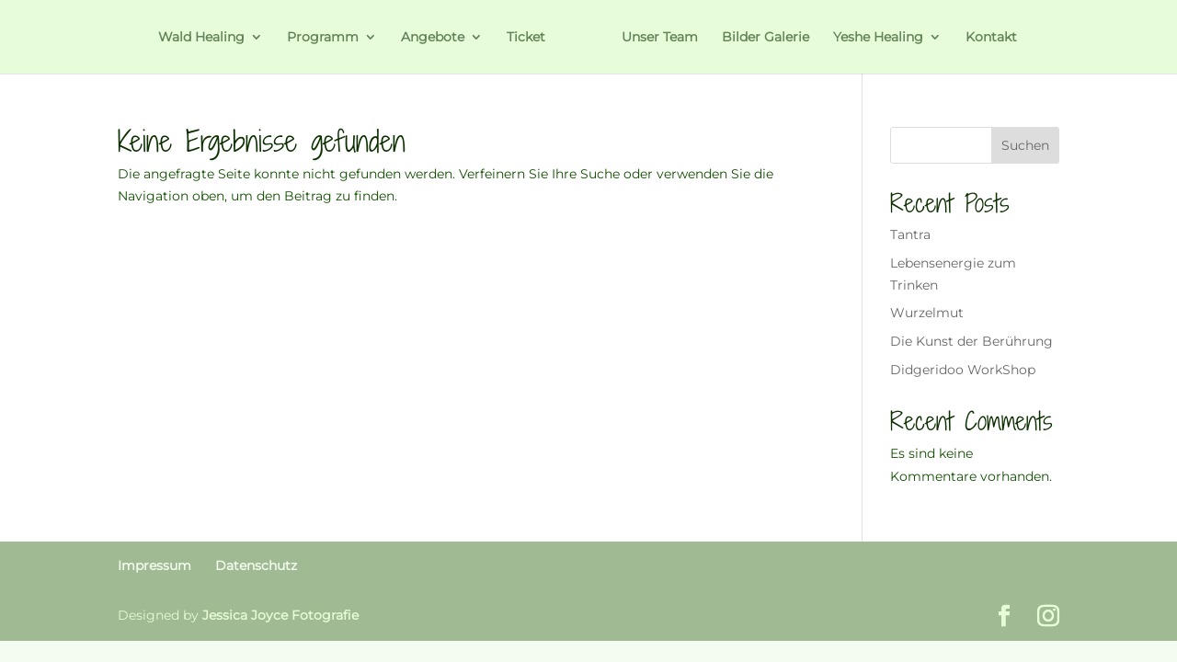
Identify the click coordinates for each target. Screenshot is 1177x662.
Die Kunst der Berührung (971, 341)
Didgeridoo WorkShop (962, 369)
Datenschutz (256, 565)
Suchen (1025, 145)
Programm (323, 37)
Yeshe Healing (878, 37)
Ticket (526, 37)
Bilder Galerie (765, 37)
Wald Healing (201, 37)
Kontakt (991, 37)
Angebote (432, 37)
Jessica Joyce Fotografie (280, 615)
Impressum (154, 565)
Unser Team (660, 37)
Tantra (910, 234)
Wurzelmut (927, 312)
